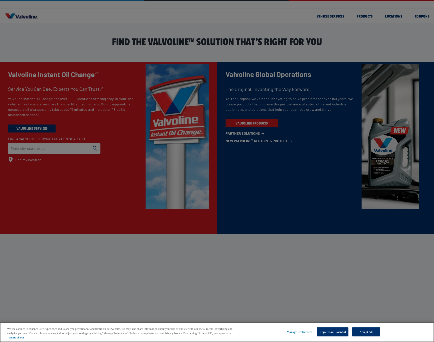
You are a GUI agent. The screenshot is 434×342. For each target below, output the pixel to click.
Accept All (366, 331)
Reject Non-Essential (333, 331)
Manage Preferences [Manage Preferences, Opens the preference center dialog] (299, 331)
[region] (217, 332)
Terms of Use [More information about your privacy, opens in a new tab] (16, 337)
